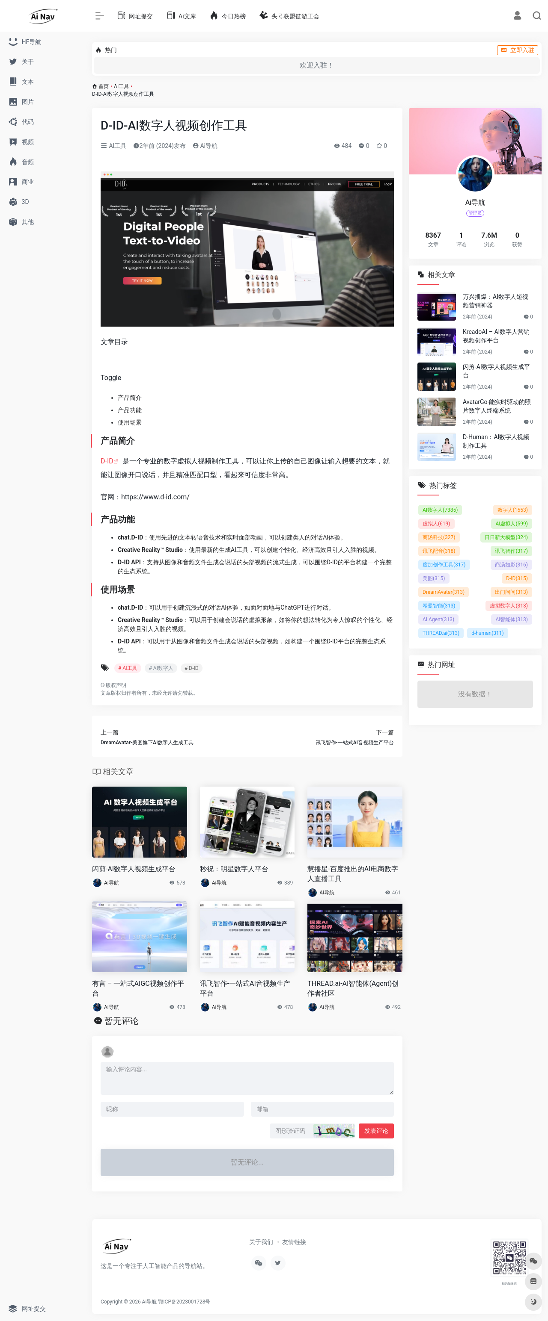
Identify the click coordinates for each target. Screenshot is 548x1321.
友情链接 (294, 1241)
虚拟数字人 (509, 606)
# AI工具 (127, 668)
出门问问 (511, 592)
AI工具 (121, 86)
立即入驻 (517, 50)
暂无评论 (121, 1021)
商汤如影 (511, 565)
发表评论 (376, 1130)
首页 (103, 86)
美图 (434, 578)
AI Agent (438, 619)
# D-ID (192, 668)
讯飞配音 (439, 551)
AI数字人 (440, 510)
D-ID (107, 461)
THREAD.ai (441, 633)
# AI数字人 (161, 668)
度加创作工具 (444, 565)
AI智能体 (511, 619)
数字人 (512, 510)
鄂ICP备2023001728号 (184, 1302)
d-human (487, 633)
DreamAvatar (444, 592)
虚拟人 (436, 524)
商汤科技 (439, 537)
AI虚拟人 (511, 524)
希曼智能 (439, 606)
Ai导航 (205, 145)
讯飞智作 (511, 551)
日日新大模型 (506, 537)
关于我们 (261, 1241)
